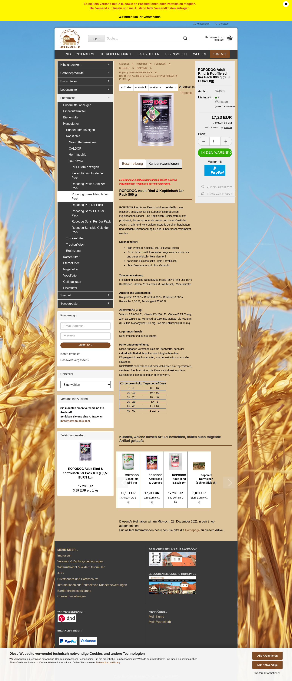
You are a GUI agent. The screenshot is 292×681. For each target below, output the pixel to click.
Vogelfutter (70, 275)
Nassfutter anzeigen (82, 142)
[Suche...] (96, 38)
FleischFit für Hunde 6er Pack (88, 175)
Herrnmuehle (77, 154)
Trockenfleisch (75, 244)
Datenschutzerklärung (108, 662)
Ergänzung (73, 250)
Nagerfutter (70, 269)
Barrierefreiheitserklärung (74, 590)
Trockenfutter (75, 238)
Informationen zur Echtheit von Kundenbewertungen (92, 585)
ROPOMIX (76, 160)
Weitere (200, 54)
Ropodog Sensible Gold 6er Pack (90, 230)
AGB (60, 573)
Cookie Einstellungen (71, 596)
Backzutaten (148, 54)
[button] (203, 141)
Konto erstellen (70, 354)
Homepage (192, 530)
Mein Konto (156, 616)
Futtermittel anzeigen (77, 105)
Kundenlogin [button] (201, 23)
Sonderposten (69, 303)
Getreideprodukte (116, 54)
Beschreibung (132, 163)
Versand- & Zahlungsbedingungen (80, 561)
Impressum (64, 555)
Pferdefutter (71, 263)
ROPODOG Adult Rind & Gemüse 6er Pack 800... (155, 479)
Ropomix (186, 92)
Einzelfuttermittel (74, 111)
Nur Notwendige (267, 664)
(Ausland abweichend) (225, 106)
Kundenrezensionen (163, 163)
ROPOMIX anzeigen (85, 167)
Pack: (202, 134)
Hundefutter (71, 123)
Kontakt (220, 54)
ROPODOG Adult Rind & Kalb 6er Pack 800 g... (179, 479)
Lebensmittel (176, 54)
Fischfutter (70, 288)
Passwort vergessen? (74, 360)
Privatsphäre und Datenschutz (77, 579)
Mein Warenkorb (160, 621)
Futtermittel (67, 98)
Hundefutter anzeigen (80, 129)
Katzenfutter (71, 257)
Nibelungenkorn (80, 54)
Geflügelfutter (72, 281)
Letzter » (170, 87)
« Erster (126, 87)
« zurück (141, 87)
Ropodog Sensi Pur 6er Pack (91, 221)
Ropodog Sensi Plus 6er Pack (88, 213)
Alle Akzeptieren (267, 655)
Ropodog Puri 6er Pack (87, 204)
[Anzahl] (215, 141)
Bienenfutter (71, 117)
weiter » (155, 87)
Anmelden (85, 345)
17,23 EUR (85, 486)
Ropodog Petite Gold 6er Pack (88, 186)
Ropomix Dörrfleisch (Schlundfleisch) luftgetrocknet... (206, 479)
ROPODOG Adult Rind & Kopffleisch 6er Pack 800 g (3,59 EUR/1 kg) (85, 473)
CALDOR (75, 148)
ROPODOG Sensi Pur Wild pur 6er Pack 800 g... (132, 479)
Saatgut (65, 295)
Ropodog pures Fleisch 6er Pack (90, 196)
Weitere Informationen (267, 673)
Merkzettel (222, 23)
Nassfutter (73, 136)
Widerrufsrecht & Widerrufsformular (81, 567)
